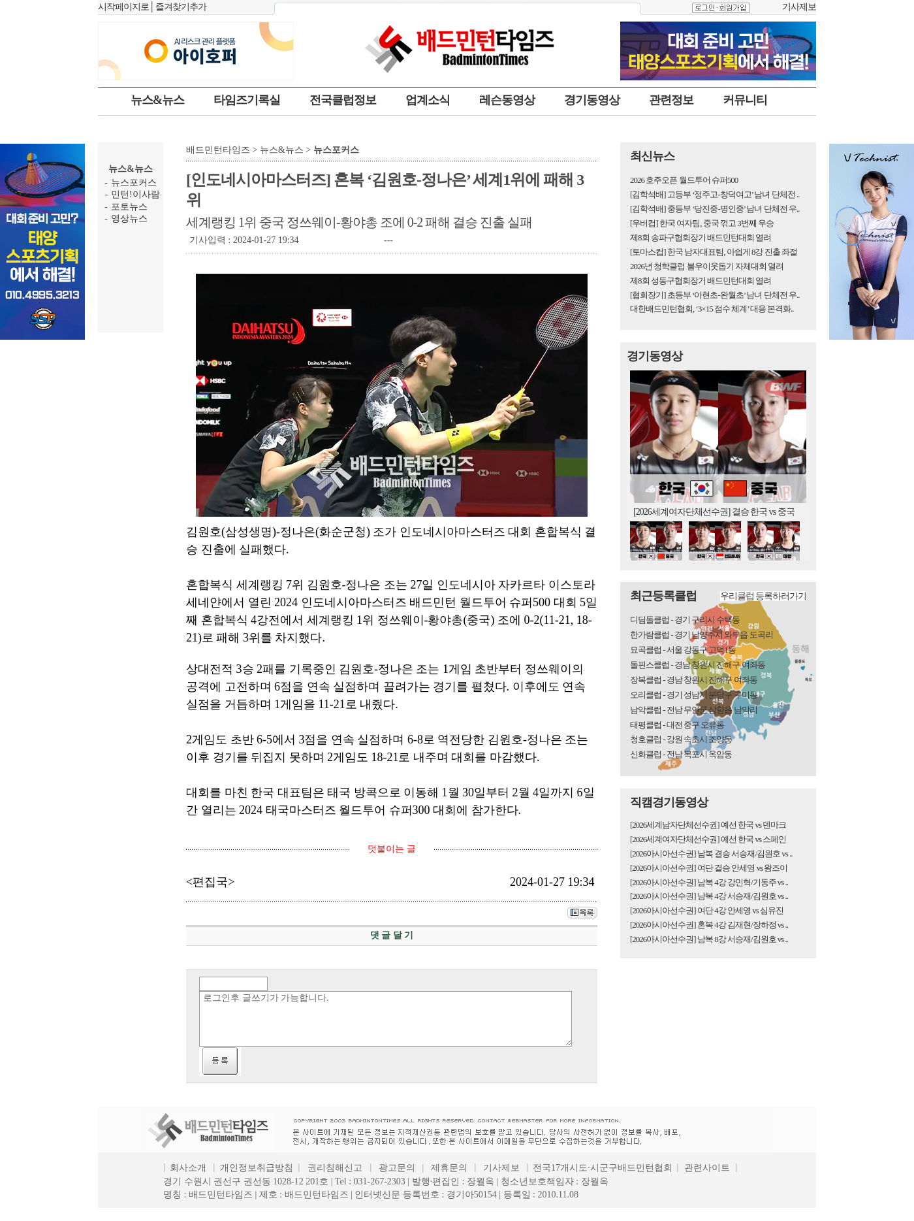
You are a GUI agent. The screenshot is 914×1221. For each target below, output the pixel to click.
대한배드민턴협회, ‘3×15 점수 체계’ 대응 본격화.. (712, 309)
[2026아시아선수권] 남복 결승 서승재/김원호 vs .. (711, 853)
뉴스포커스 (134, 182)
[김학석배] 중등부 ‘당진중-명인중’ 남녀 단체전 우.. (714, 209)
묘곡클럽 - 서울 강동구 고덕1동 (683, 650)
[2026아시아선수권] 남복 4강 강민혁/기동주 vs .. (709, 882)
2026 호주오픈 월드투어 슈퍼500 (684, 180)
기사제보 (799, 7)
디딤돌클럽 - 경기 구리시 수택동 (685, 620)
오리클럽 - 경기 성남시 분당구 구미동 (693, 695)
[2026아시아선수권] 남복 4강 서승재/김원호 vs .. (709, 896)
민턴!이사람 (135, 194)
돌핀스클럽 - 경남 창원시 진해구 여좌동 (697, 665)
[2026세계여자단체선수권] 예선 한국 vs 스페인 (708, 839)
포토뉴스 (129, 207)
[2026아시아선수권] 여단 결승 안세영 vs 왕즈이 (708, 868)
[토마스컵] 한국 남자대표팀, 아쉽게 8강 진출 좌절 (713, 252)
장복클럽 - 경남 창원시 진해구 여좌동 (693, 680)
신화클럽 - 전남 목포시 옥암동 (681, 754)
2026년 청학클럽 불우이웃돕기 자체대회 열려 (706, 266)
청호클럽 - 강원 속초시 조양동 (681, 739)
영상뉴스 (129, 218)
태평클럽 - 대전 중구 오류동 (677, 725)
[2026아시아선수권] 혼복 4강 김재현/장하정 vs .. (709, 925)
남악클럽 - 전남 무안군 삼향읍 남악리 (693, 710)
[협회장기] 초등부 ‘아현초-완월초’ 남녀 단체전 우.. (714, 295)
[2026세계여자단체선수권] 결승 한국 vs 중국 (714, 512)
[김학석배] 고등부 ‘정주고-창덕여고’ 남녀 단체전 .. (714, 194)
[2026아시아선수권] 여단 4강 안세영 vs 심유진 (706, 910)
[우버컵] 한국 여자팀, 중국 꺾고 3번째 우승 (702, 223)
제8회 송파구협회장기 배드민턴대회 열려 (700, 237)
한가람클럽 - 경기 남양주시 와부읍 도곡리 (701, 635)
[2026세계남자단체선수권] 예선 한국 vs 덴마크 (708, 825)
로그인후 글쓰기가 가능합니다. (385, 1019)
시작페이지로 (123, 7)
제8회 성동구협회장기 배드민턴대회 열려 (700, 280)
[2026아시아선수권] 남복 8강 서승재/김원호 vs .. (709, 939)
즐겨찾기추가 (180, 7)
